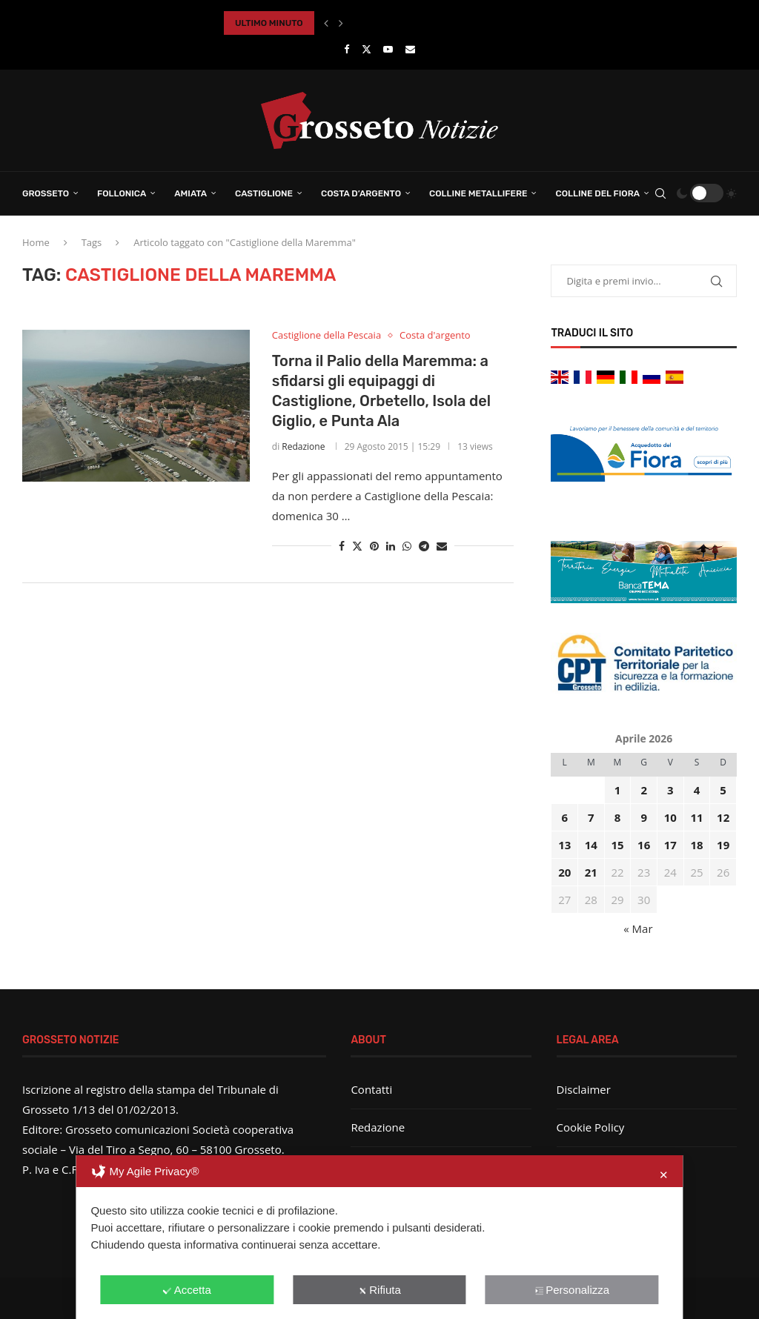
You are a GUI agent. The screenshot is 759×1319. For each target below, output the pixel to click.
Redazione (303, 446)
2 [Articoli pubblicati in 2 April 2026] (643, 790)
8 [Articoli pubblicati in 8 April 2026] (617, 817)
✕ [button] (664, 1175)
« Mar (637, 928)
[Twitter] (366, 49)
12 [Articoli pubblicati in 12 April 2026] (723, 817)
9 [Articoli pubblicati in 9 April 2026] (643, 817)
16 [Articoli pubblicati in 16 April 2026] (643, 844)
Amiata (190, 193)
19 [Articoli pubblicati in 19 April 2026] (723, 844)
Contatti (371, 1089)
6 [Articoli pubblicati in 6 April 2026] (564, 817)
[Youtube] (388, 49)
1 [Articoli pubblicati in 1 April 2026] (617, 790)
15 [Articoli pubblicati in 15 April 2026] (617, 844)
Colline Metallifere (478, 193)
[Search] (660, 193)
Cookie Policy (591, 1127)
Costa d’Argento (361, 193)
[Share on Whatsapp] (406, 546)
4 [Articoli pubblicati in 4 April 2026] (697, 790)
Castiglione (264, 193)
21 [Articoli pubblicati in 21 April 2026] (591, 872)
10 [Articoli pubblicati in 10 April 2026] (670, 817)
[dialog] (379, 1237)
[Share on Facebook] (342, 546)
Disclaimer (584, 1089)
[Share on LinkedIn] (390, 546)
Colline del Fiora (597, 193)
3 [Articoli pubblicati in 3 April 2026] (670, 790)
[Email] (410, 49)
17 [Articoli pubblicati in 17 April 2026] (670, 844)
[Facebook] (346, 49)
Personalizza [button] (571, 1289)
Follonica (121, 193)
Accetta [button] (187, 1289)
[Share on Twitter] (357, 546)
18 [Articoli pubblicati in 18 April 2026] (696, 844)
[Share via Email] (442, 546)
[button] (326, 23)
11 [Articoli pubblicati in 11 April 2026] (696, 817)
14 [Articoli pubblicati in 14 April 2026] (591, 844)
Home (36, 242)
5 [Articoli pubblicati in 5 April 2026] (723, 790)
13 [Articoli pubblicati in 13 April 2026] (564, 844)
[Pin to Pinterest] (374, 546)
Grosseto (45, 193)
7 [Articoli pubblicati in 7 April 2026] (591, 817)
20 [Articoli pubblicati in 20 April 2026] (564, 872)
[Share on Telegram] (424, 546)
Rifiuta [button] (379, 1289)
